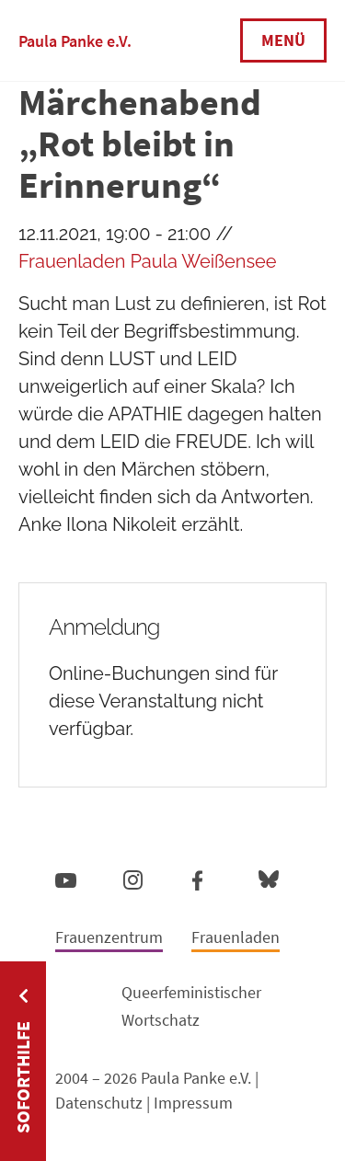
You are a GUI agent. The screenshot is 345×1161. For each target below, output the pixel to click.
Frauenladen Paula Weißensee (147, 261)
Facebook (197, 877)
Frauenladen (235, 937)
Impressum (193, 1102)
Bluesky (269, 878)
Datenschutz (99, 1102)
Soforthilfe (22, 1077)
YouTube (65, 879)
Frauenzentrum (109, 937)
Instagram (133, 877)
